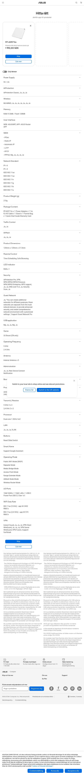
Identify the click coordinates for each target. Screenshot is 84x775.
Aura (63, 711)
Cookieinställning (36, 771)
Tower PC (5, 722)
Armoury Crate (67, 708)
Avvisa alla (55, 771)
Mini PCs (5, 728)
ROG (63, 698)
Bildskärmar (6, 715)
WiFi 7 (24, 698)
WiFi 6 (24, 702)
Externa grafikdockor (28, 692)
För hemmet (6, 692)
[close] (74, 381)
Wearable (5, 738)
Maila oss (45, 715)
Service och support (48, 711)
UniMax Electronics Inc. (49, 702)
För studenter (6, 705)
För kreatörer (6, 702)
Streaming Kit (26, 730)
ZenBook (65, 705)
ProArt (64, 702)
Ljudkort (24, 685)
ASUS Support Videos (49, 731)
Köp (18, 56)
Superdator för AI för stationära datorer (28, 712)
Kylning (24, 679)
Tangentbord (26, 720)
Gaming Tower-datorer (9, 725)
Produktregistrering (48, 721)
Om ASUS (45, 679)
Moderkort (5, 745)
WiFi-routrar (26, 705)
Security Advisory (47, 728)
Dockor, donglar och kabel (30, 745)
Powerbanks (26, 748)
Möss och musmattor (28, 723)
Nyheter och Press (48, 685)
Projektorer (6, 735)
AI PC (64, 688)
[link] (42, 2)
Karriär (44, 682)
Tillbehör (5, 685)
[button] (3, 3)
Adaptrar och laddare (29, 741)
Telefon (4, 682)
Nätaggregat (26, 682)
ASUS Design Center (68, 695)
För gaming (6, 695)
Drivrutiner (45, 724)
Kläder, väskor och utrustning (28, 734)
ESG (63, 679)
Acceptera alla (73, 771)
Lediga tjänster (47, 692)
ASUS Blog (65, 715)
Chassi (4, 751)
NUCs (4, 731)
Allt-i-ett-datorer (7, 718)
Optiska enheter (27, 688)
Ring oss (44, 718)
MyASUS (45, 734)
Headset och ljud (27, 726)
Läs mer (18, 61)
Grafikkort (5, 748)
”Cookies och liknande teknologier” (42, 766)
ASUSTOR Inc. (46, 688)
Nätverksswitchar (27, 708)
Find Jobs (45, 705)
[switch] (5, 72)
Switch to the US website (49, 390)
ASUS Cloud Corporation (50, 698)
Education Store (67, 692)
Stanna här (29, 390)
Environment (66, 682)
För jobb (5, 698)
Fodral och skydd (27, 738)
